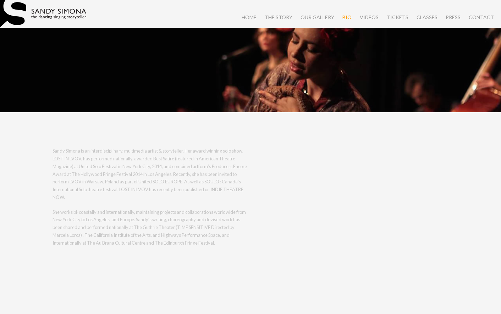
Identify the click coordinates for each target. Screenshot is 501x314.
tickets (397, 17)
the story (278, 17)
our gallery (317, 17)
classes (427, 17)
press (453, 17)
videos (369, 17)
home (249, 17)
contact (481, 17)
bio (347, 17)
